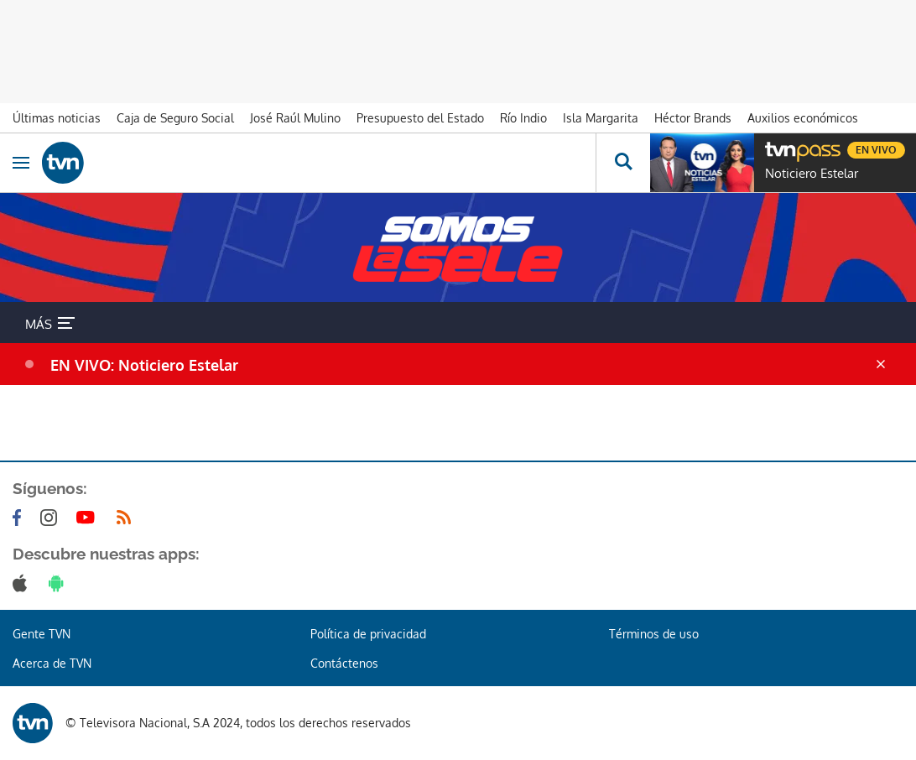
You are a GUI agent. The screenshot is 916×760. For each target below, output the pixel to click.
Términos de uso (654, 634)
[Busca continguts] (623, 162)
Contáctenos (344, 663)
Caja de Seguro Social (175, 118)
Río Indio (523, 118)
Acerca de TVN (52, 663)
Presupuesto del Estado (420, 118)
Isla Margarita (600, 118)
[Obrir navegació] (21, 163)
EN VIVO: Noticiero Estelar (144, 365)
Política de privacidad (368, 634)
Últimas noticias (57, 118)
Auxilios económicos (802, 118)
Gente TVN (41, 634)
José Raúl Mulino (295, 118)
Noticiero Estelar (811, 173)
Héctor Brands (692, 118)
